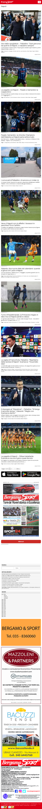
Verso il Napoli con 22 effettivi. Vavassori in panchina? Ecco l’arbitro (18, 224)
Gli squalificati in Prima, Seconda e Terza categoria (10, 580)
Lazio (27, 276)
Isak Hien (18, 51)
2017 (5, 610)
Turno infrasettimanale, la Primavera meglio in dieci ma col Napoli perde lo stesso (19, 316)
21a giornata (6, 322)
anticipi (5, 276)
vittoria (35, 142)
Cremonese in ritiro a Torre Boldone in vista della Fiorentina (12, 585)
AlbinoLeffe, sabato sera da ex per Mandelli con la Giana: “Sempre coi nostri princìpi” (16, 574)
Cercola (20, 322)
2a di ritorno (14, 322)
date (25, 276)
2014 (5, 613)
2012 (5, 616)
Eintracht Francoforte (26, 369)
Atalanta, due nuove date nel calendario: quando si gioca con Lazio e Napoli (20, 269)
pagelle (35, 97)
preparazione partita (11, 370)
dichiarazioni (6, 51)
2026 (5, 594)
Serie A (17, 277)
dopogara (10, 51)
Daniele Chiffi (14, 230)
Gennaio (6, 598)
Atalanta (5, 369)
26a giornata (7, 142)
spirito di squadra (26, 370)
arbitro (10, 230)
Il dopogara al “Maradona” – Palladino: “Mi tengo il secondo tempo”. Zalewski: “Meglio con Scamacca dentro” (20, 411)
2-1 (4, 142)
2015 (5, 612)
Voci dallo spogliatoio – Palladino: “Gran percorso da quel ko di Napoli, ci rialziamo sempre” (21, 45)
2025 (5, 599)
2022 (5, 603)
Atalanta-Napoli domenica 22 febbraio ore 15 (15, 276)
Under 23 (20, 185)
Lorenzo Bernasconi (14, 97)
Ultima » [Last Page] (18, 469)
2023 (5, 602)
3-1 (17, 322)
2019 (5, 607)
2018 (5, 608)
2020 (5, 606)
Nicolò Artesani (28, 322)
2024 (5, 600)
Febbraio (6, 597)
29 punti (10, 322)
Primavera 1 (33, 322)
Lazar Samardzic (24, 51)
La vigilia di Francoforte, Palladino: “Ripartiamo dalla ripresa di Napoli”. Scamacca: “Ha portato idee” (19, 362)
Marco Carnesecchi (21, 97)
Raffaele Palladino (19, 370)
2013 (5, 615)
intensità (2, 370)
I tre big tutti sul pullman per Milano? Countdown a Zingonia (12, 584)
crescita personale (18, 369)
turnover (2, 371)
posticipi (14, 277)
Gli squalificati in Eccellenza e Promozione (9, 581)
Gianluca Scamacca (34, 369)
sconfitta (37, 322)
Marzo (5, 595)
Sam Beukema (31, 142)
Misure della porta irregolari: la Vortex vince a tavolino (11, 578)
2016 (5, 611)
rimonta (26, 142)
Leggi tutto (38, 54)
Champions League (10, 369)
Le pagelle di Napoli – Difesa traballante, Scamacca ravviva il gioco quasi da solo (17, 457)
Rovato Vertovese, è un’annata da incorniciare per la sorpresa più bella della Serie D (16, 577)
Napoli (34, 51)
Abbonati (21, 541)
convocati (7, 185)
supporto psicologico (34, 370)
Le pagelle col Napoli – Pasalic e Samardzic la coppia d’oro (19, 91)
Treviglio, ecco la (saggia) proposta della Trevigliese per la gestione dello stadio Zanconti (16, 575)
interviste (14, 51)
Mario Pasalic (29, 51)
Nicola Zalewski (17, 418)
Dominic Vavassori (12, 185)
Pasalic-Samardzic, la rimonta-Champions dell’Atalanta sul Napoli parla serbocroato (18, 136)
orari (11, 277)
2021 (5, 604)
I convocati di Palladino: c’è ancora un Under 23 (20, 180)
